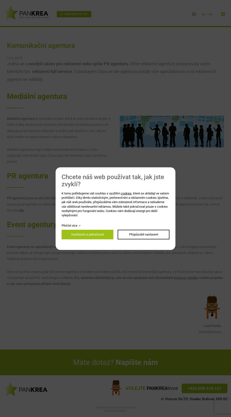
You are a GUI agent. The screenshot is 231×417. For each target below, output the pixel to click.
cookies (126, 193)
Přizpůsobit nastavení (143, 234)
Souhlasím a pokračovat (87, 234)
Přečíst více (69, 225)
